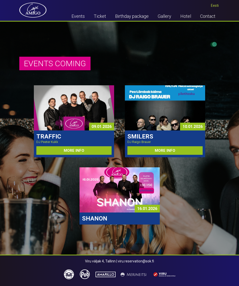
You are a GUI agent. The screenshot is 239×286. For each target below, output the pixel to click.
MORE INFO (74, 150)
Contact (207, 16)
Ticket (100, 16)
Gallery (164, 16)
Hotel (185, 16)
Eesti (215, 6)
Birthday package (132, 16)
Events (78, 16)
